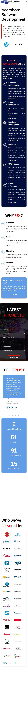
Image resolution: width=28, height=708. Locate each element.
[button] (9, 415)
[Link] (14, 91)
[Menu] (26, 2)
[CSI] (10, 2)
